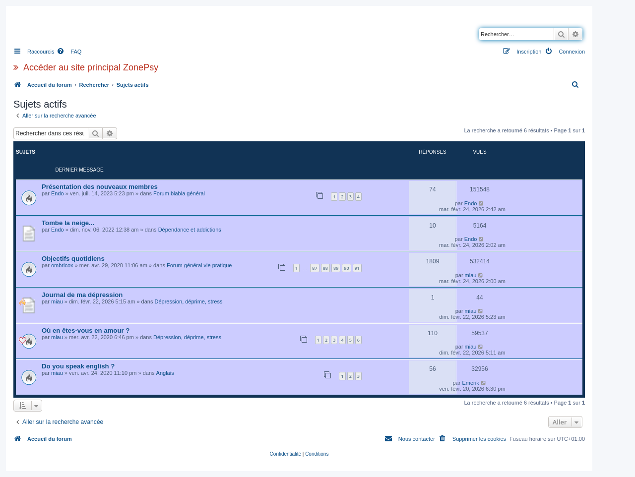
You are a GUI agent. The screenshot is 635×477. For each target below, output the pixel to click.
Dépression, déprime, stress (189, 301)
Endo (57, 193)
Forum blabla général (179, 193)
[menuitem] (69, 52)
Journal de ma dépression (82, 294)
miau (471, 275)
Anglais (165, 373)
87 (314, 268)
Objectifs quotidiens (73, 258)
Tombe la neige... (68, 223)
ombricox (62, 265)
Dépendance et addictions (189, 230)
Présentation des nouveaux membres (100, 186)
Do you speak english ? (78, 366)
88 (325, 268)
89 (335, 268)
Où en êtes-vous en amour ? (85, 330)
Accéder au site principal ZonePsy (90, 67)
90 (346, 268)
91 (357, 268)
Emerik (470, 383)
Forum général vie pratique (199, 265)
